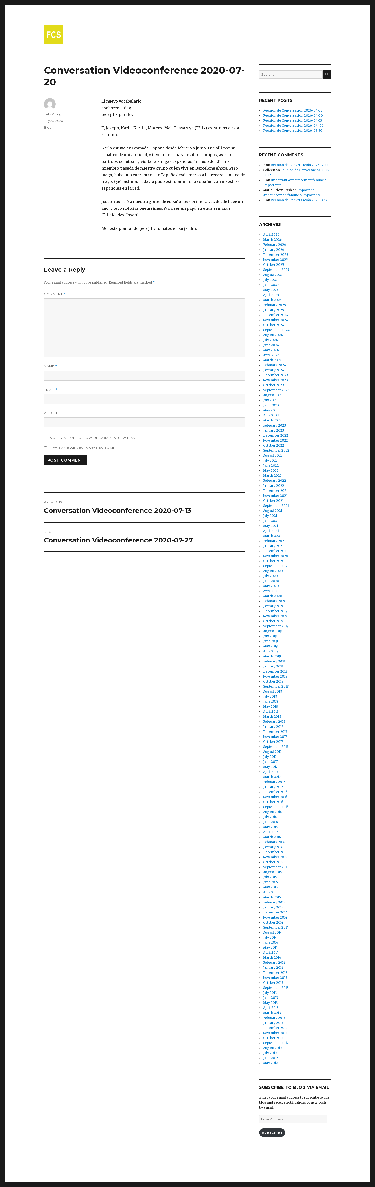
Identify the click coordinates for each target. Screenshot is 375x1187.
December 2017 (275, 732)
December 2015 (275, 852)
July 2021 (270, 516)
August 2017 (272, 752)
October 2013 (273, 983)
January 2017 (273, 787)
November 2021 (275, 496)
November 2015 (275, 857)
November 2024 (275, 320)
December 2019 (275, 611)
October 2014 (273, 922)
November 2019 (275, 616)
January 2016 (273, 847)
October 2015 (273, 862)
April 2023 (271, 415)
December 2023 (275, 375)
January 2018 (273, 727)
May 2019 (270, 646)
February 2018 (274, 722)
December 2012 (275, 1028)
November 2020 (275, 556)
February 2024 (274, 365)
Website (52, 413)
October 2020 (273, 561)
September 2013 (276, 988)
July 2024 (270, 340)
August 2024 (273, 335)
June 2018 (270, 702)
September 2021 (276, 506)
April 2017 (270, 772)
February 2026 (274, 245)
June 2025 (271, 285)
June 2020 (271, 581)
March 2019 (272, 656)
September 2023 (276, 390)
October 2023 (273, 385)
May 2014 (270, 948)
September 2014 (276, 927)
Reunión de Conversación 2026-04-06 (293, 126)
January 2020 (273, 606)
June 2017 (270, 762)
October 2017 (273, 742)
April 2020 (271, 591)
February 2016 (274, 842)
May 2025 (270, 290)
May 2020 (271, 586)
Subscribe (272, 1132)
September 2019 (275, 626)
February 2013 (274, 1018)
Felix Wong (52, 114)
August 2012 (272, 1048)
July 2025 (270, 280)
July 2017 (269, 757)
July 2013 (270, 993)
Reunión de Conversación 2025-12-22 (299, 165)
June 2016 (270, 822)
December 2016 (275, 792)
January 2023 (273, 430)
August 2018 (272, 691)
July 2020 (270, 576)
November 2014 (275, 917)
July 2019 (270, 636)
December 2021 (275, 491)
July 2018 (270, 697)
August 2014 (272, 932)
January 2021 (273, 546)
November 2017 (275, 737)
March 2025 (272, 300)
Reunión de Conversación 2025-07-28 (300, 200)
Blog (47, 127)
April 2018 (271, 712)
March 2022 (272, 476)
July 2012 (270, 1053)
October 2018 (273, 681)
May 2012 (270, 1063)
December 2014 (275, 912)
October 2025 (273, 265)
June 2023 (271, 405)
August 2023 (273, 395)
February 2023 (274, 425)
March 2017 (272, 777)
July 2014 (270, 937)
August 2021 (272, 511)
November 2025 (275, 260)
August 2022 (273, 456)
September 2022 (276, 451)
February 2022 (274, 481)
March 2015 (272, 897)
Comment (55, 294)
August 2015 (272, 872)
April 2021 (271, 531)
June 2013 (270, 998)
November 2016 (275, 797)
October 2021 (273, 501)
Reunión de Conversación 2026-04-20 (293, 116)
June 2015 (270, 882)
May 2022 (271, 471)
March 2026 (272, 240)
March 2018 (272, 717)
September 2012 (276, 1043)
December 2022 (275, 435)
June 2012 (270, 1058)
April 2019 (270, 651)
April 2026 (271, 235)
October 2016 (273, 802)
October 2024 (273, 325)
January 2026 (273, 250)
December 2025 (275, 255)
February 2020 (274, 601)
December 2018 (275, 671)
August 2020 (273, 571)
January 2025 (273, 310)
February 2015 (274, 902)
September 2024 (276, 330)
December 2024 (275, 315)
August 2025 (272, 275)
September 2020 (276, 566)
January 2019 (273, 666)
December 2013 (275, 973)
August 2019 (272, 631)
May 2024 (271, 350)
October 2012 (273, 1038)
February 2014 (274, 963)
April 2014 (271, 953)
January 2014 (273, 968)
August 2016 (272, 812)
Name (50, 366)
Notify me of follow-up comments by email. (94, 438)
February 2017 (274, 782)
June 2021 (270, 521)
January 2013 (273, 1023)
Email (51, 390)
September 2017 (275, 747)
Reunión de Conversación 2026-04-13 (292, 121)
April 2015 (270, 892)
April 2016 (270, 832)
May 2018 (270, 707)
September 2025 (276, 270)
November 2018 (275, 676)
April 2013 (271, 1008)
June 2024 (271, 345)
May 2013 (270, 1003)
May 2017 (270, 767)
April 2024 (271, 355)
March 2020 (272, 596)
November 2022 (275, 440)
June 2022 (271, 466)
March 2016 (272, 837)
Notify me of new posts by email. (83, 448)
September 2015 (275, 867)
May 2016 (270, 827)
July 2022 (270, 461)
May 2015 (270, 887)
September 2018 (276, 686)
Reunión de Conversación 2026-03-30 (292, 131)
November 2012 (275, 1033)
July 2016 (270, 817)
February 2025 (274, 305)
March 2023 (272, 420)
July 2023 (270, 400)
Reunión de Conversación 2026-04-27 (292, 111)
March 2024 (272, 360)
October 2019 (273, 621)
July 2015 (270, 877)
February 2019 (274, 661)
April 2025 (271, 295)
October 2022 (273, 445)
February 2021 (274, 541)
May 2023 (271, 410)
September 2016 (275, 807)
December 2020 (275, 551)
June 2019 (270, 641)
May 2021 (270, 526)
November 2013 (275, 978)
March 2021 (272, 536)
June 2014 (270, 943)
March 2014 (272, 958)
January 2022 (273, 486)
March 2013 (272, 1013)
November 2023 (275, 380)
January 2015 (273, 907)
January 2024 (273, 370)
